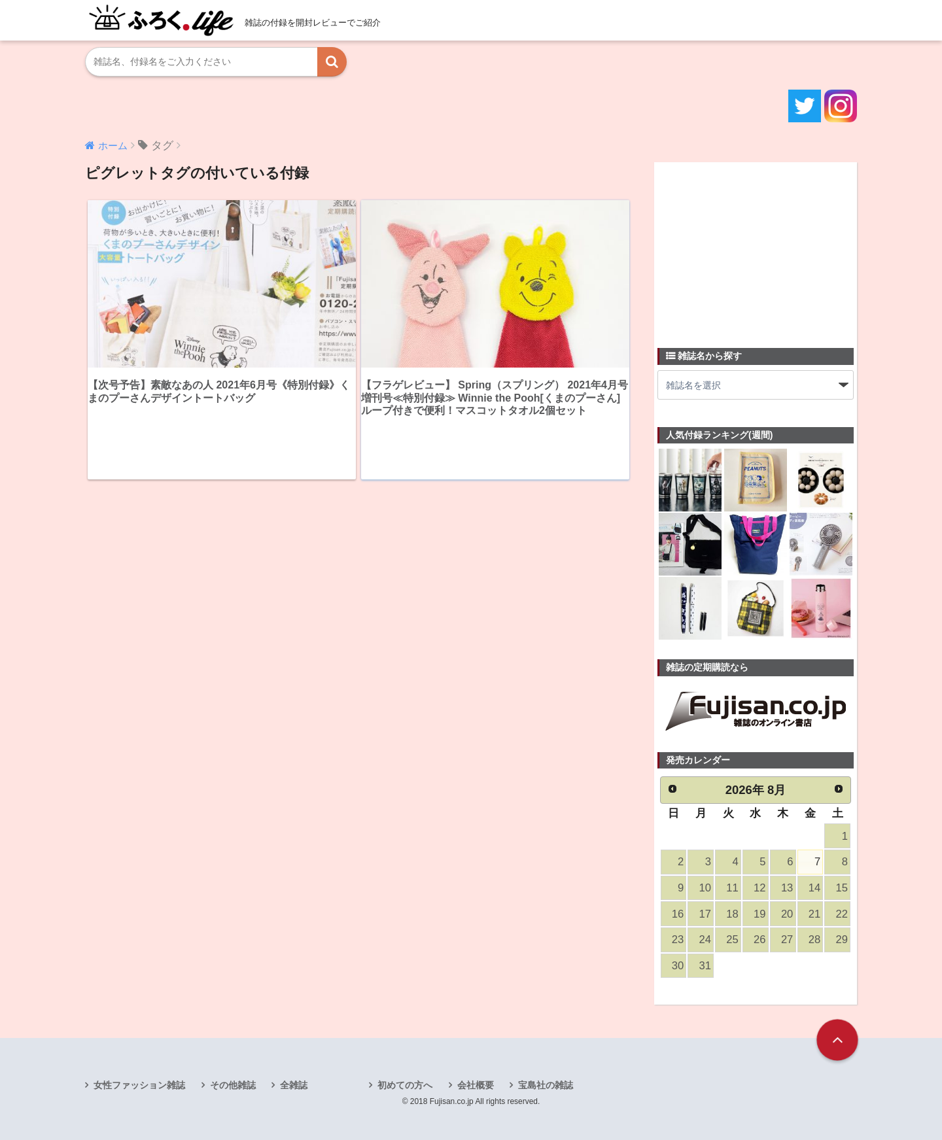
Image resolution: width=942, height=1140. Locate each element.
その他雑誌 (233, 1085)
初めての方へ (404, 1085)
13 (787, 888)
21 (814, 914)
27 (787, 939)
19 (759, 914)
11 (732, 888)
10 (705, 888)
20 (787, 914)
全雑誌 (293, 1085)
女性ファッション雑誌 (139, 1085)
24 (705, 939)
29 (842, 939)
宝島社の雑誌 (545, 1085)
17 (705, 914)
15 (842, 888)
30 (678, 965)
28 (814, 939)
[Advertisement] (755, 247)
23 (678, 939)
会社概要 (475, 1085)
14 (814, 888)
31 (705, 965)
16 (678, 914)
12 (759, 888)
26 (759, 939)
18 (732, 914)
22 (842, 914)
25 (732, 939)
